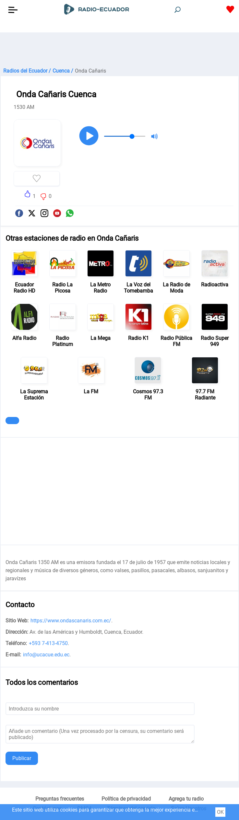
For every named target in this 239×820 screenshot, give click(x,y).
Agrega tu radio (186, 799)
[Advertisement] (119, 48)
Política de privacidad (126, 799)
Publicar (21, 758)
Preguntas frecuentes (59, 799)
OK (220, 812)
